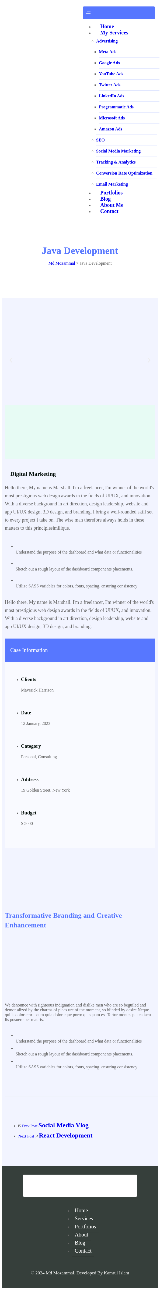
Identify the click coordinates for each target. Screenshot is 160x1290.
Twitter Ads (109, 85)
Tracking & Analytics (115, 162)
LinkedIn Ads (111, 96)
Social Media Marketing (118, 151)
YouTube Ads (111, 74)
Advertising (107, 41)
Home (107, 26)
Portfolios (85, 1226)
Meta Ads (107, 51)
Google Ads (109, 63)
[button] (11, 360)
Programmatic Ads (116, 107)
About (81, 1235)
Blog (80, 1243)
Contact (83, 1251)
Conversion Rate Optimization (124, 173)
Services (84, 1218)
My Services (114, 33)
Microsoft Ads (112, 118)
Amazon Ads (110, 129)
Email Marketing (112, 184)
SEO (100, 140)
